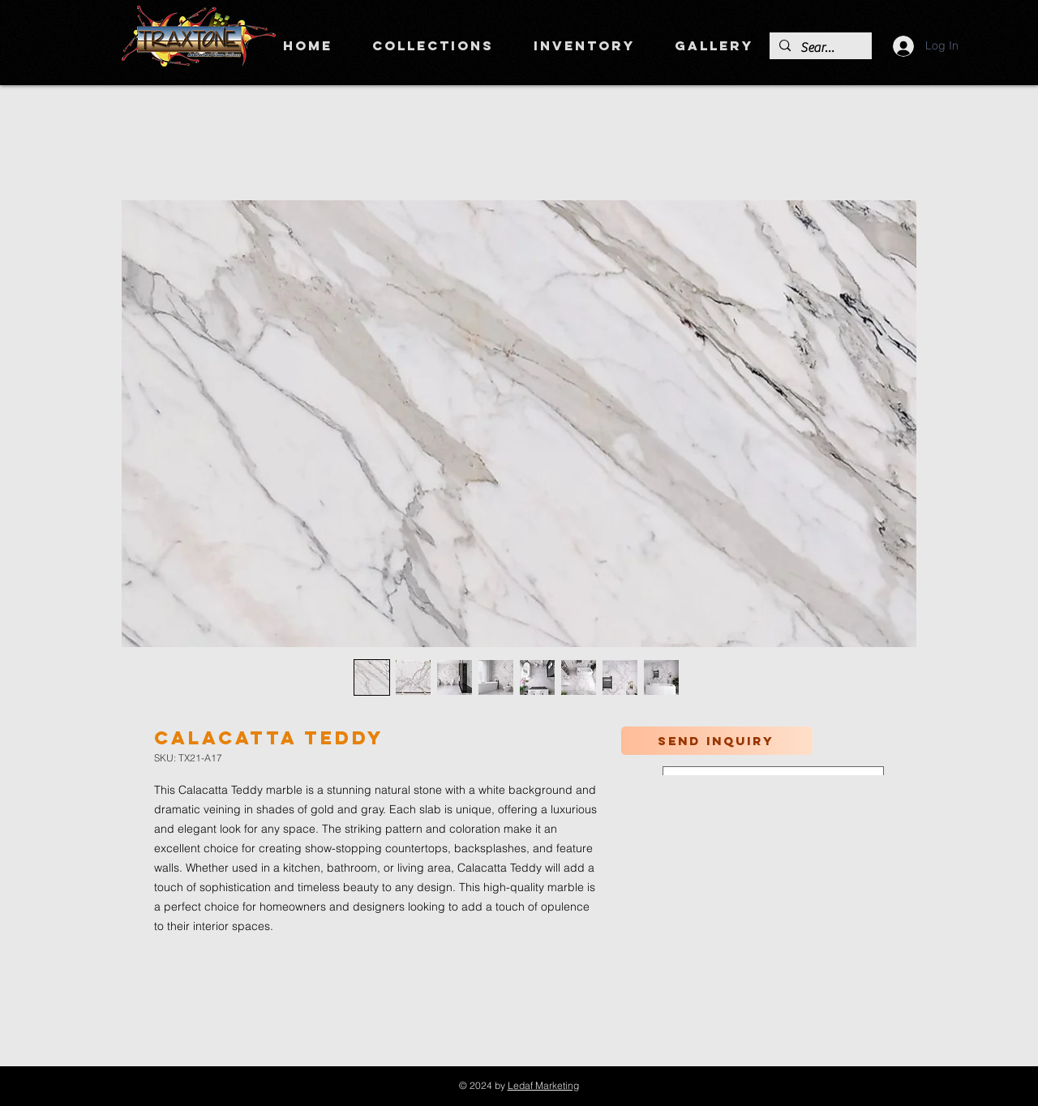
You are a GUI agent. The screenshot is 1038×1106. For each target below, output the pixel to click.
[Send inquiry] (717, 741)
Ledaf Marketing (543, 1085)
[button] (432, 45)
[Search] (819, 47)
